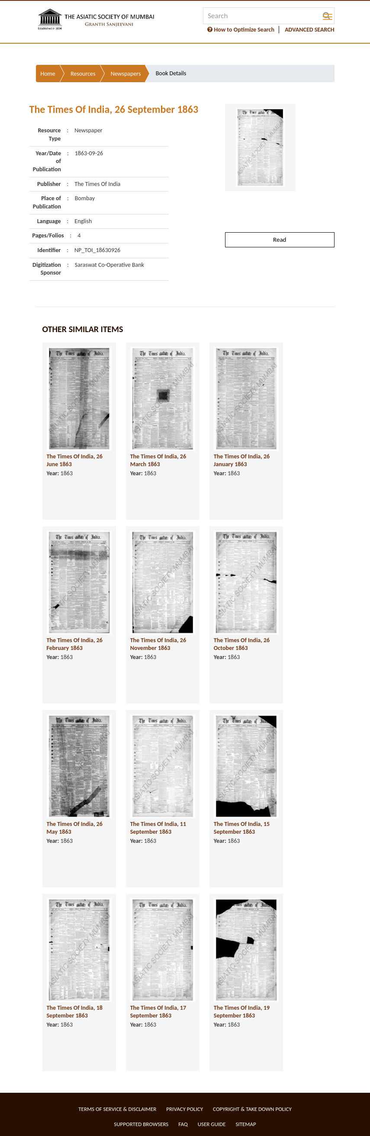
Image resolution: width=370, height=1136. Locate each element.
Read (279, 239)
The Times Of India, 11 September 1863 (158, 828)
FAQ (182, 1124)
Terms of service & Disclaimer (117, 1109)
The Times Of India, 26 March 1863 (158, 460)
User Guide (212, 1124)
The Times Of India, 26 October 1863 (242, 644)
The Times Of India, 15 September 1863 (242, 828)
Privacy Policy (184, 1109)
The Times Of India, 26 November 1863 (158, 644)
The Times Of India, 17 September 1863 (158, 1012)
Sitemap (245, 1124)
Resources (83, 73)
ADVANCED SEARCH (309, 29)
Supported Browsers (141, 1124)
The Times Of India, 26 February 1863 (75, 644)
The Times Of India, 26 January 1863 (242, 460)
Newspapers (126, 73)
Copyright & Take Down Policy (252, 1109)
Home (48, 73)
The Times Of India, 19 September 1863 (242, 1012)
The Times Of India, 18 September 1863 (75, 1012)
